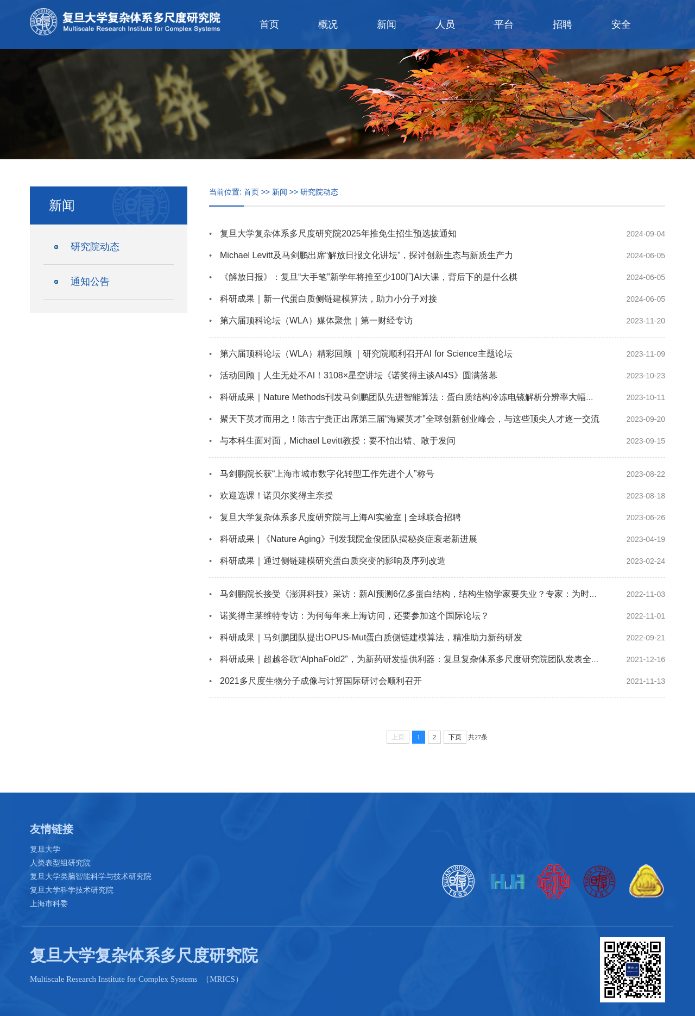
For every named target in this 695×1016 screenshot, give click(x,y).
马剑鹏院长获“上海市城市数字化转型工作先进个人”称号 (327, 473)
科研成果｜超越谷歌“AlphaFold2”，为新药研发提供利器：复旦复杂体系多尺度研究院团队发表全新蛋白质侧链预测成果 (449, 659)
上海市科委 (49, 903)
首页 (269, 24)
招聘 (562, 24)
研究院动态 (95, 246)
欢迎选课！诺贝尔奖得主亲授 (276, 495)
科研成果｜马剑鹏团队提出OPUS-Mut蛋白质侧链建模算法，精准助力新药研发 (371, 637)
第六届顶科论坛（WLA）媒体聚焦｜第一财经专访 (316, 320)
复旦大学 (45, 849)
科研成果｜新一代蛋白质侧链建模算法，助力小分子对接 (328, 298)
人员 (445, 24)
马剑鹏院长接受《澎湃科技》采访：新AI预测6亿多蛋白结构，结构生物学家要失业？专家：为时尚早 (413, 594)
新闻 (386, 24)
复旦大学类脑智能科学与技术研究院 (90, 876)
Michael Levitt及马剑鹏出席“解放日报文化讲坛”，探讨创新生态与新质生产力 (366, 255)
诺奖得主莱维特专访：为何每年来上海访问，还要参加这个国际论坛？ (354, 615)
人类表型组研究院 (60, 862)
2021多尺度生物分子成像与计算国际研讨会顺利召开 (321, 680)
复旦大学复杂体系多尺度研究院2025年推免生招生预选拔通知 (338, 233)
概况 (328, 24)
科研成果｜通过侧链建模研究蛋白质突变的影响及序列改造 (333, 560)
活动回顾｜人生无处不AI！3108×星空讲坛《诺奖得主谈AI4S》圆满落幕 (358, 375)
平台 (504, 24)
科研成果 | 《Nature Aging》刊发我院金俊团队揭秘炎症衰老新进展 (348, 539)
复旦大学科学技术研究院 (71, 890)
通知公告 (90, 281)
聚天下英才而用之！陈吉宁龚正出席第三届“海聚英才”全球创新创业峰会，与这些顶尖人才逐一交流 (409, 418)
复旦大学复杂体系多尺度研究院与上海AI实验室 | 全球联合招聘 (340, 517)
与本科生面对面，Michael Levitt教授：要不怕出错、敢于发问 (338, 440)
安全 (621, 24)
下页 (455, 737)
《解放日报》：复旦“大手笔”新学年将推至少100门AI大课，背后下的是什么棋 (368, 277)
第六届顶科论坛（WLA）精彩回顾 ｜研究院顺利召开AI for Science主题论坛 (366, 353)
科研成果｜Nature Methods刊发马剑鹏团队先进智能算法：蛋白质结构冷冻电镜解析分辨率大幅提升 (411, 397)
